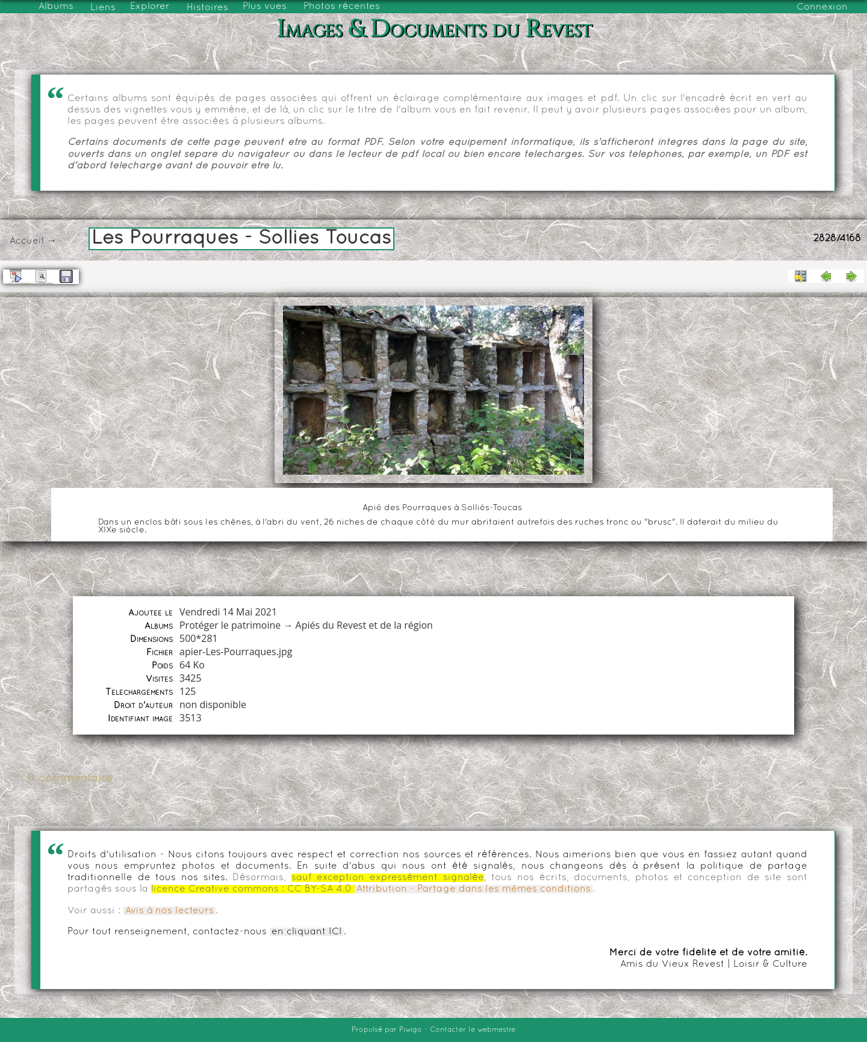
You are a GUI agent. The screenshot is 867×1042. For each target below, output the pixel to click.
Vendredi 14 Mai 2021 (228, 611)
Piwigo (410, 1030)
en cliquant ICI (307, 932)
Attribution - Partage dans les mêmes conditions (473, 889)
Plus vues (265, 6)
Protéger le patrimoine (230, 625)
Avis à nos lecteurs (169, 911)
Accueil (27, 241)
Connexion (822, 7)
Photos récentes (341, 6)
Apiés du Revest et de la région (364, 625)
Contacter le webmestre (472, 1030)
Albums (56, 6)
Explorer (150, 6)
